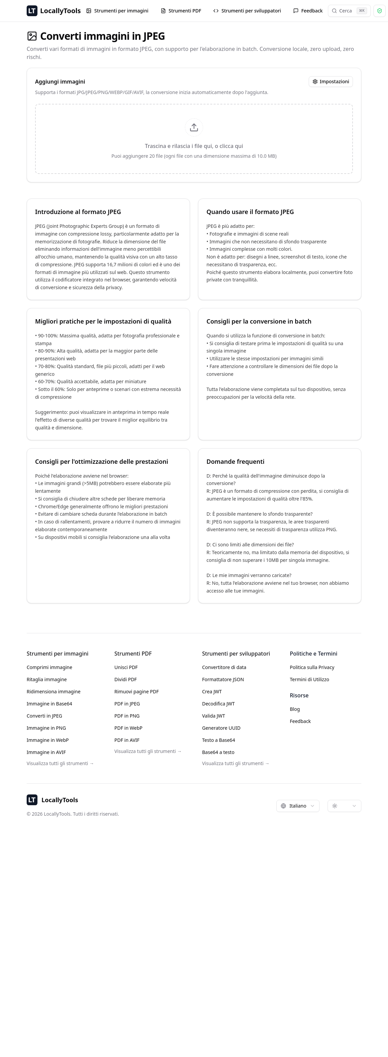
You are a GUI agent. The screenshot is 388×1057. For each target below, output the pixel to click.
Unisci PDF (126, 667)
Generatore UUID (221, 728)
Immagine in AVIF (46, 752)
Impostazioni (330, 81)
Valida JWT (213, 716)
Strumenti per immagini (117, 10)
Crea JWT (212, 691)
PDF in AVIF (126, 740)
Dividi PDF (125, 679)
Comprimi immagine (49, 667)
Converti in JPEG (44, 716)
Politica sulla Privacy (312, 667)
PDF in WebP (128, 728)
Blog (295, 709)
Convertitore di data (224, 667)
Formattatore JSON (223, 679)
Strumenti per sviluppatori (247, 10)
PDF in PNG (127, 716)
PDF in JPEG (127, 703)
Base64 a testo (218, 752)
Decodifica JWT (218, 703)
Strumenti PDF (181, 10)
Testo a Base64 (218, 740)
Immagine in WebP (48, 740)
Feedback (308, 10)
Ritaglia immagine (47, 679)
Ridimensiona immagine (54, 691)
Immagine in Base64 (49, 703)
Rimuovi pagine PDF (136, 691)
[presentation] (194, 139)
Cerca (349, 10)
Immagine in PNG (46, 728)
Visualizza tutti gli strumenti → (60, 763)
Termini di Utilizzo (309, 679)
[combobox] (298, 806)
